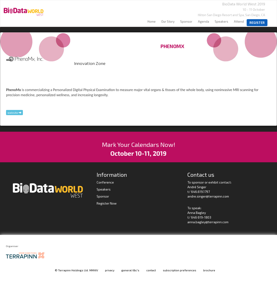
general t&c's (130, 270)
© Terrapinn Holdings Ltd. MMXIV (76, 270)
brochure (209, 270)
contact (151, 270)
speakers (221, 21)
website (14, 112)
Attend (239, 21)
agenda (203, 21)
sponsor (186, 21)
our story (168, 21)
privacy (109, 270)
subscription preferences (179, 270)
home (151, 21)
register (257, 23)
